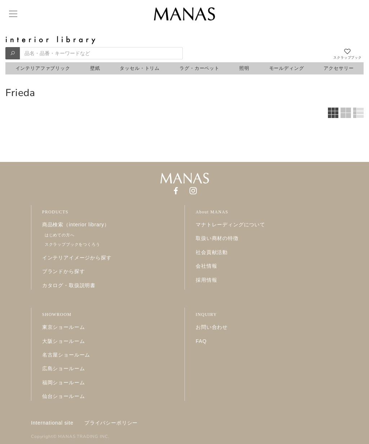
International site (52, 423)
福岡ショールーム (63, 382)
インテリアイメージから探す (77, 257)
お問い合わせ (212, 327)
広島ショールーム (63, 368)
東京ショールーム (63, 327)
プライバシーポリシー (111, 423)
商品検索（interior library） (76, 224)
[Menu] (13, 14)
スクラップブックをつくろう (72, 244)
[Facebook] (175, 190)
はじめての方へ (60, 235)
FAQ (201, 341)
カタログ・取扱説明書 (68, 285)
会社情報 (206, 266)
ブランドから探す (63, 271)
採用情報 (206, 280)
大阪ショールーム (63, 341)
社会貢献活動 (212, 252)
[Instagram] (193, 190)
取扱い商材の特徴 (217, 238)
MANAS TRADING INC (83, 436)
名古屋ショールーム (66, 355)
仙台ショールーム (63, 396)
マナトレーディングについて (230, 224)
